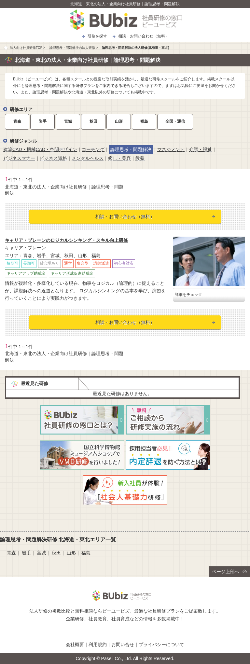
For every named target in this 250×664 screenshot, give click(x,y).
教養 (140, 158)
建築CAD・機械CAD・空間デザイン (40, 149)
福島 (144, 121)
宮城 (68, 121)
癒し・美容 (119, 158)
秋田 (93, 121)
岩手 (43, 121)
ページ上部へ (229, 571)
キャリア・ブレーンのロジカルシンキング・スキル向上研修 (66, 240)
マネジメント (171, 149)
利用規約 (98, 644)
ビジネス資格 (53, 158)
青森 (17, 121)
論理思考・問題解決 (130, 149)
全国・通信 (175, 121)
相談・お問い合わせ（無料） (143, 36)
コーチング (93, 149)
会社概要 (75, 644)
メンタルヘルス (88, 158)
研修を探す (97, 36)
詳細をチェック (188, 294)
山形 (119, 121)
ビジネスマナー (19, 158)
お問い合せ (122, 644)
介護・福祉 (200, 149)
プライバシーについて (161, 644)
